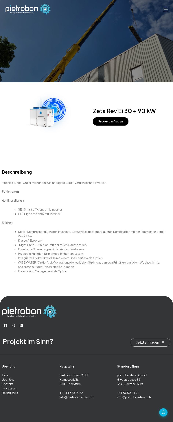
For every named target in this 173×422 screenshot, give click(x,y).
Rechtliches (10, 393)
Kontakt (7, 384)
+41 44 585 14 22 (71, 393)
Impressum (9, 388)
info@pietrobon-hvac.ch (76, 397)
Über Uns (8, 379)
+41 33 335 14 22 (128, 393)
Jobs (5, 375)
